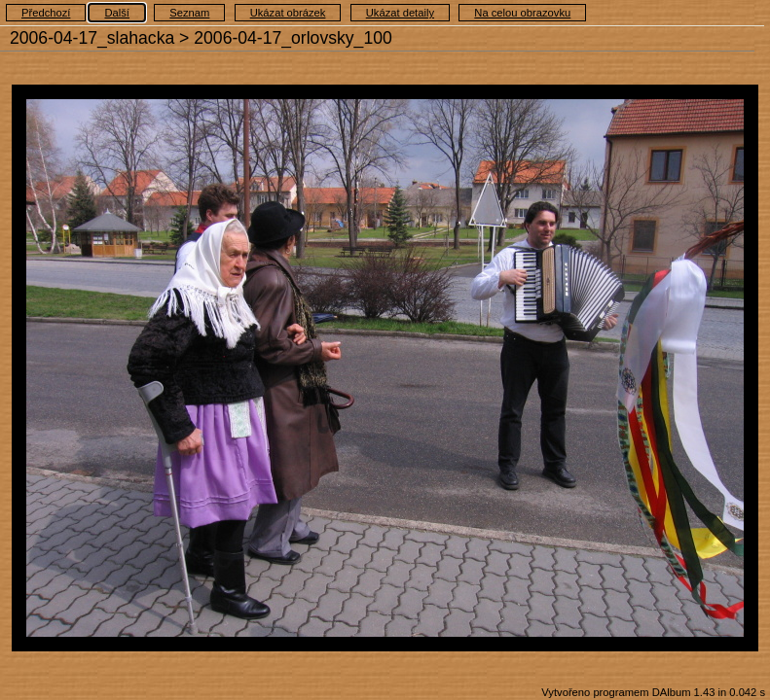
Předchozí (45, 12)
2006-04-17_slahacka (92, 38)
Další (116, 12)
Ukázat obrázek (288, 12)
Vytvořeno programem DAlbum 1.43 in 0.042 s (653, 692)
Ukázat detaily (400, 12)
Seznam (189, 12)
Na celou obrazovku (522, 12)
